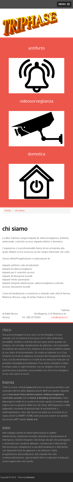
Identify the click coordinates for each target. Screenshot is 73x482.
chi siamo (20, 210)
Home (8, 210)
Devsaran (30, 477)
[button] (64, 4)
